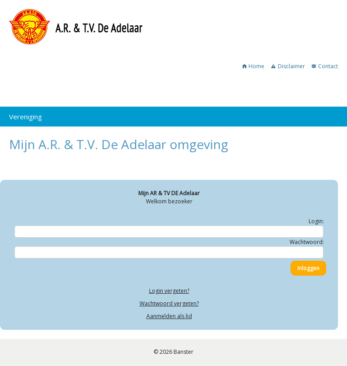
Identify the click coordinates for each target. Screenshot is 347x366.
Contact (325, 66)
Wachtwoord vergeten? (169, 303)
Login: (316, 221)
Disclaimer (288, 66)
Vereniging (25, 116)
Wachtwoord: (307, 242)
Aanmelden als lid (169, 316)
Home (253, 66)
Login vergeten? (169, 291)
